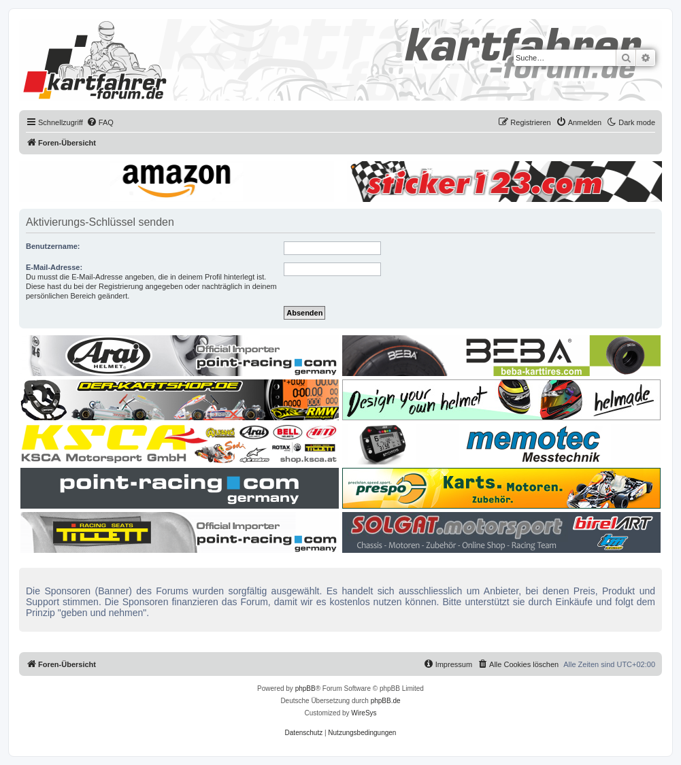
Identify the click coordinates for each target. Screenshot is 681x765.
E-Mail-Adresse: (54, 267)
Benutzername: (53, 246)
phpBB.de (386, 700)
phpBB (305, 688)
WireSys (363, 713)
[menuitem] (100, 122)
